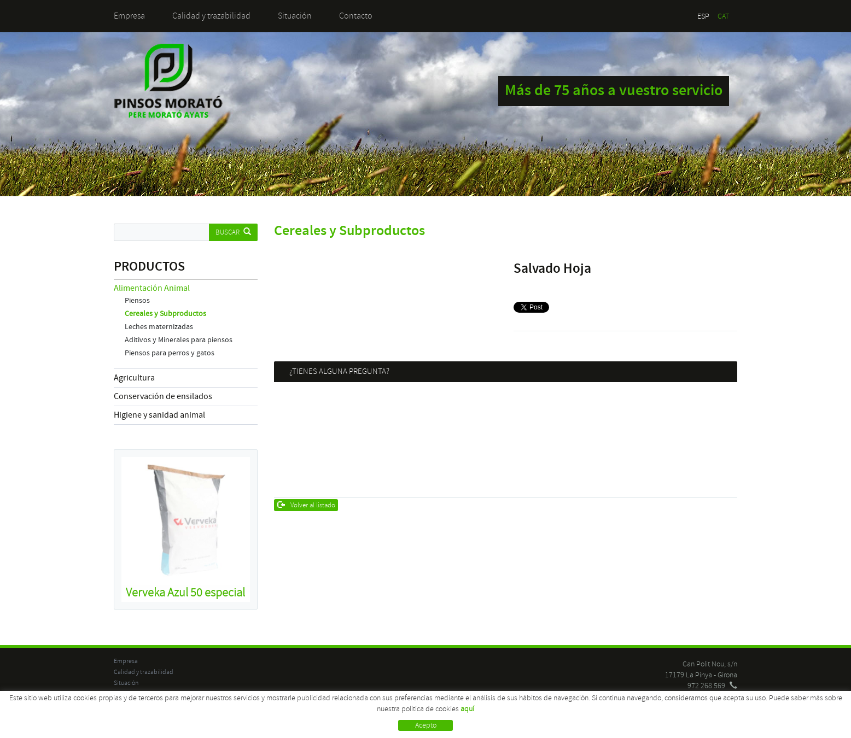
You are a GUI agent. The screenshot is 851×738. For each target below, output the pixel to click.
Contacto (355, 15)
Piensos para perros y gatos (169, 353)
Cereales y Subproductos (165, 314)
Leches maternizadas (159, 327)
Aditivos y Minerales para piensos (178, 340)
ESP (703, 16)
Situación (295, 15)
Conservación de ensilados (163, 396)
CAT (723, 16)
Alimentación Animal (152, 288)
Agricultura (134, 377)
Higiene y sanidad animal (159, 414)
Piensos (137, 301)
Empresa (129, 15)
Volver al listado (306, 505)
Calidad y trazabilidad (211, 15)
